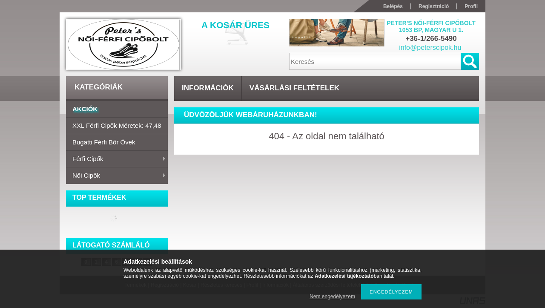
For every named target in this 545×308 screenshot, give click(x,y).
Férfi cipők (116, 159)
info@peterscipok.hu (430, 47)
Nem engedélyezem (332, 296)
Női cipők (116, 176)
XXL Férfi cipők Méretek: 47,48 (116, 125)
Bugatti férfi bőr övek (103, 142)
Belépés (393, 6)
